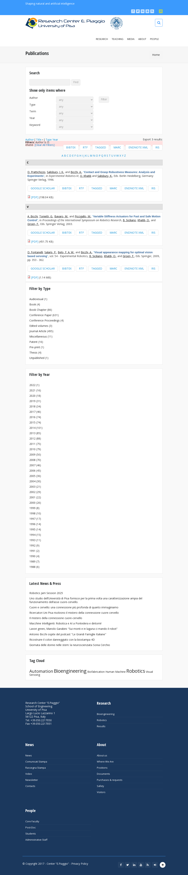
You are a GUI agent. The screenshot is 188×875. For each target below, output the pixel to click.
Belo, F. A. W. (66, 252)
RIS (157, 147)
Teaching (117, 39)
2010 (32, 449)
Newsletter (31, 780)
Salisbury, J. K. (55, 172)
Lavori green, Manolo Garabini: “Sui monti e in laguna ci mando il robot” (73, 629)
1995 (32, 529)
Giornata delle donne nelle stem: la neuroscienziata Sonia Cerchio (69, 645)
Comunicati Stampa (36, 761)
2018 (32, 406)
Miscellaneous (38, 336)
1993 (32, 540)
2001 (32, 497)
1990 (32, 556)
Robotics (135, 671)
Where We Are (105, 761)
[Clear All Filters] (45, 145)
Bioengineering (70, 671)
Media (130, 39)
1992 (32, 545)
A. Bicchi (32, 216)
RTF (85, 147)
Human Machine (115, 671)
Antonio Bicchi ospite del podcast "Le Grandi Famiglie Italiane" (67, 634)
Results (101, 726)
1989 (32, 561)
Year (32, 118)
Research (102, 39)
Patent (33, 342)
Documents (103, 773)
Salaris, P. (50, 252)
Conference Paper (40, 315)
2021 (32, 390)
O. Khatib (85, 176)
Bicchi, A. (76, 172)
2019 (32, 401)
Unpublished (36, 358)
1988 (32, 567)
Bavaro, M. (61, 216)
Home (156, 55)
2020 (32, 395)
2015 (32, 422)
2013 (32, 433)
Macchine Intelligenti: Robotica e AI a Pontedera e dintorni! (65, 623)
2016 (32, 417)
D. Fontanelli (35, 252)
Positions (102, 767)
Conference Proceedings (44, 320)
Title (38, 139)
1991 (32, 551)
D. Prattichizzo (36, 172)
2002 (32, 492)
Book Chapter (38, 310)
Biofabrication (96, 671)
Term (32, 111)
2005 (32, 476)
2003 (32, 486)
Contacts (30, 786)
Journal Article (37, 331)
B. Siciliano (129, 220)
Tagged (100, 147)
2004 (32, 481)
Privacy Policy (79, 863)
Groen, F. (33, 224)
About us (102, 755)
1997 (32, 518)
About (142, 39)
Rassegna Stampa (35, 767)
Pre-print (34, 347)
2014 (32, 428)
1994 (32, 535)
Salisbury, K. (104, 176)
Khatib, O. (143, 220)
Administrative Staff (36, 839)
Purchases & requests (109, 780)
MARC (117, 147)
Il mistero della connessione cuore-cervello (55, 618)
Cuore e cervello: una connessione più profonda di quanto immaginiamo (73, 607)
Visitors (101, 792)
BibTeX (71, 147)
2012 (32, 438)
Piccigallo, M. (83, 216)
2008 (32, 460)
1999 (32, 508)
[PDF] (34, 197)
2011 (32, 444)
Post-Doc (30, 827)
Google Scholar (43, 188)
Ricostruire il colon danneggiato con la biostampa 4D (62, 639)
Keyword (34, 125)
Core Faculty (32, 821)
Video (28, 773)
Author (33, 97)
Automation (41, 671)
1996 (32, 524)
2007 (32, 465)
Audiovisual (36, 299)
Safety (100, 786)
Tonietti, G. (46, 216)
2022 (32, 385)
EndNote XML (138, 147)
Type (32, 104)
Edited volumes (38, 326)
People (154, 39)
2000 (32, 502)
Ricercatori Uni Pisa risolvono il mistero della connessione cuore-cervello (74, 612)
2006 (32, 470)
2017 (32, 412)
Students (30, 833)
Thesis (33, 352)
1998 (32, 513)
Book (32, 304)
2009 (32, 454)
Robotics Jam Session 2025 (46, 593)
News (28, 755)
